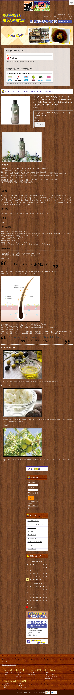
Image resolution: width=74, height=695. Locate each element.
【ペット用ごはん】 (50, 670)
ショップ (4, 662)
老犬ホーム (7, 685)
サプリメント (32, 531)
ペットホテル (30, 672)
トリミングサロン (8, 672)
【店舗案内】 (22, 681)
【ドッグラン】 (20, 670)
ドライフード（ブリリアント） (37, 524)
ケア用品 (30, 545)
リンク (20, 685)
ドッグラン (18, 672)
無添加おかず (32, 535)
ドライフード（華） (33, 521)
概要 (20, 683)
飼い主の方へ (7, 683)
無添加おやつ (32, 538)
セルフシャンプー (8, 674)
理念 (5, 687)
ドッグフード (32, 549)
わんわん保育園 (31, 674)
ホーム (4, 658)
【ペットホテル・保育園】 (34, 670)
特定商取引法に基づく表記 (9, 665)
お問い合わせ (39, 124)
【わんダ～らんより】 (10, 681)
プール (17, 674)
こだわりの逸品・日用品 (35, 542)
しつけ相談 (18, 676)
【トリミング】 (8, 670)
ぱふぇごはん (32, 528)
